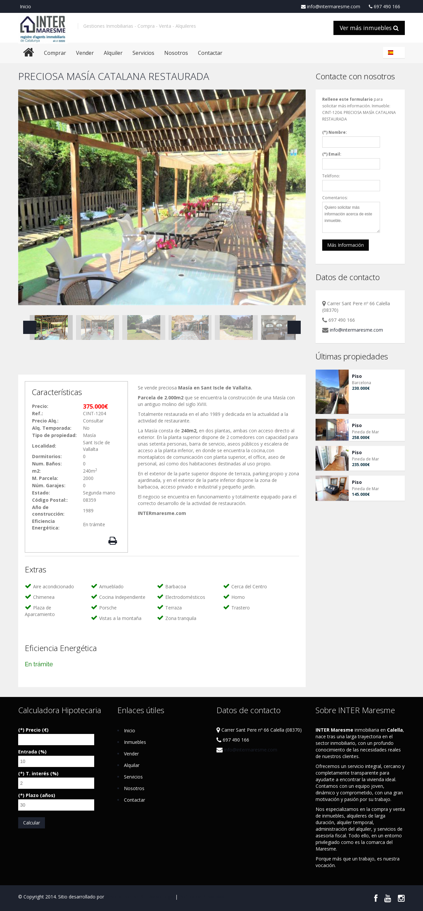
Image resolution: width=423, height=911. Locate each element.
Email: (334, 154)
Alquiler (113, 52)
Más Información (345, 245)
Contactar (210, 52)
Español (395, 52)
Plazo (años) (40, 795)
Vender (85, 52)
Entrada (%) (32, 751)
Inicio (25, 6)
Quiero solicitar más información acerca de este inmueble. (351, 217)
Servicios (143, 52)
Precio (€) (37, 730)
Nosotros (176, 52)
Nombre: (337, 132)
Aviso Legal (161, 896)
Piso (357, 376)
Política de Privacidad (201, 896)
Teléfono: (331, 176)
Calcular (31, 823)
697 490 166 (384, 6)
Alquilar (131, 765)
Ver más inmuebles (369, 28)
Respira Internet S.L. (126, 896)
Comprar (55, 52)
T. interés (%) (42, 773)
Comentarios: (335, 197)
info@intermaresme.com (330, 6)
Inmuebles (135, 742)
